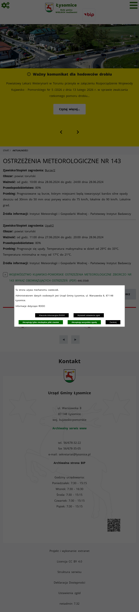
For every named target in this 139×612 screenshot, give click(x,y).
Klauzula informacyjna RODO (52, 315)
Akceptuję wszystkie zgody (84, 322)
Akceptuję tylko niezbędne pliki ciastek (40, 322)
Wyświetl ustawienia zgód (89, 315)
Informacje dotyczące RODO (31, 306)
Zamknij (113, 322)
